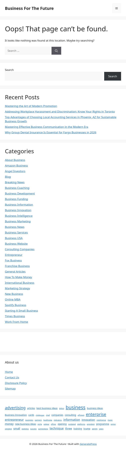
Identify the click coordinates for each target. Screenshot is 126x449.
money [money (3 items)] (9, 424)
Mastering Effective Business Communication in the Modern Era (46, 127)
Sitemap (10, 388)
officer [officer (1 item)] (53, 424)
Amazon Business (16, 165)
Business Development (20, 193)
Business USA (14, 238)
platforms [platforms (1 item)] (81, 424)
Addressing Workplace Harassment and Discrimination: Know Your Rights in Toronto (60, 111)
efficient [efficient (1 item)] (81, 415)
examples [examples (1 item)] (29, 420)
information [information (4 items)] (71, 419)
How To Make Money (18, 277)
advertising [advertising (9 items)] (15, 407)
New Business (14, 294)
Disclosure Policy (16, 383)
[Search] (56, 51)
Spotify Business (15, 305)
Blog (8, 177)
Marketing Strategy (17, 288)
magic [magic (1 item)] (110, 420)
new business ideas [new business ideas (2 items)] (25, 424)
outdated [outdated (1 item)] (72, 424)
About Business (15, 160)
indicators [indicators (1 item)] (58, 420)
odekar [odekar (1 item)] (46, 424)
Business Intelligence (18, 216)
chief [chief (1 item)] (48, 415)
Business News (14, 227)
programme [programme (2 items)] (102, 424)
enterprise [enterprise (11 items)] (96, 414)
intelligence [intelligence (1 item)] (101, 420)
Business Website (16, 244)
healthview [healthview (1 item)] (47, 420)
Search (9, 70)
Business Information (19, 204)
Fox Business (13, 260)
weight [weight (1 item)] (94, 429)
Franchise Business (17, 266)
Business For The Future (29, 8)
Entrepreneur (13, 255)
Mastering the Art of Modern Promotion (31, 106)
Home (9, 372)
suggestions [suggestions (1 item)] (43, 429)
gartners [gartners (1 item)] (38, 420)
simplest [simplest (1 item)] (8, 429)
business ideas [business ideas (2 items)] (95, 408)
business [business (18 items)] (75, 407)
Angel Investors (15, 171)
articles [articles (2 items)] (31, 408)
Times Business (15, 316)
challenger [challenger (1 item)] (40, 415)
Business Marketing (18, 221)
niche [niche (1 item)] (40, 424)
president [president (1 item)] (91, 424)
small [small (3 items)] (16, 428)
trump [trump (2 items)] (87, 428)
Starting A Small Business (21, 310)
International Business (19, 283)
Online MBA (12, 299)
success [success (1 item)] (33, 429)
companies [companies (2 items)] (57, 415)
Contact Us (12, 377)
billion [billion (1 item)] (61, 408)
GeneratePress (88, 444)
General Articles (15, 271)
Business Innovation (18, 210)
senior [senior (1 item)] (113, 424)
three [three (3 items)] (68, 428)
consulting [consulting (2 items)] (70, 415)
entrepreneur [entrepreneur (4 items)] (14, 419)
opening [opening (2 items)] (62, 424)
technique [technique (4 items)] (57, 428)
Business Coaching (17, 188)
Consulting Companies (19, 249)
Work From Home (16, 322)
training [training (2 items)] (78, 428)
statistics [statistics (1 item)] (25, 429)
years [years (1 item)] (101, 429)
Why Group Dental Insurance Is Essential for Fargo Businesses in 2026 (50, 132)
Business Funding (16, 199)
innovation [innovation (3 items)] (88, 420)
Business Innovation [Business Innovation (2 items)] (16, 415)
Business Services (16, 232)
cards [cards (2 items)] (31, 415)
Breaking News (14, 182)
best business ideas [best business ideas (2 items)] (46, 408)
